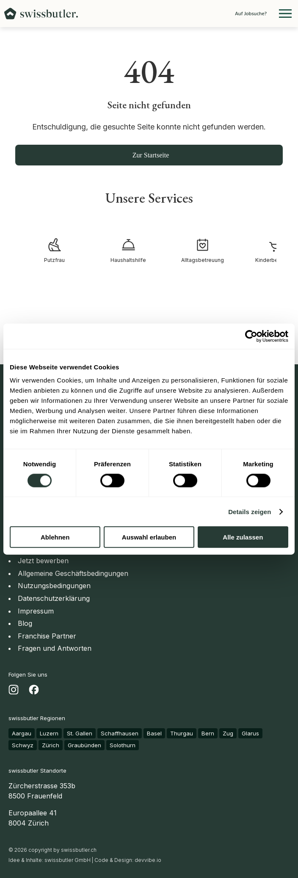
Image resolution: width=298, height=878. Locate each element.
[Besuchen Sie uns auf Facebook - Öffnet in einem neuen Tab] (34, 691)
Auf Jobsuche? (251, 13)
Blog (25, 623)
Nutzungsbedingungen (54, 585)
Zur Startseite (150, 155)
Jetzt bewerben (43, 560)
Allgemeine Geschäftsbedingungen (73, 573)
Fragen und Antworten (54, 648)
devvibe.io (148, 860)
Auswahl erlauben (149, 537)
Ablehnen (55, 537)
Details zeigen (249, 511)
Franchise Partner (47, 636)
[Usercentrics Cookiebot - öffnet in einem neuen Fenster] (251, 336)
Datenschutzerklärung (54, 598)
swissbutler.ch (79, 850)
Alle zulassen (243, 537)
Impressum (36, 611)
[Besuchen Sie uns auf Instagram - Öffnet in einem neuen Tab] (13, 691)
